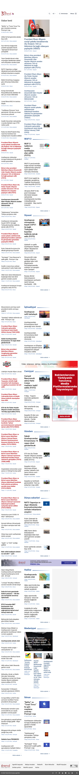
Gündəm (28, 431)
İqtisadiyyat (30, 307)
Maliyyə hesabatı (30, 764)
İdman (27, 697)
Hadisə (27, 570)
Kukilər (37, 767)
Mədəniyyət (30, 628)
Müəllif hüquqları (61, 764)
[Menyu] (73, 13)
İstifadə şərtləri (16, 767)
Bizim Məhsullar (49, 764)
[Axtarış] (49, 13)
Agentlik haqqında (17, 764)
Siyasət (28, 215)
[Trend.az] (7, 13)
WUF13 (27, 139)
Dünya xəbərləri (32, 497)
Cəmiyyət (29, 371)
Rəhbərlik (40, 764)
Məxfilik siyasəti (28, 767)
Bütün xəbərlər (44, 211)
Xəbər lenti (6, 20)
